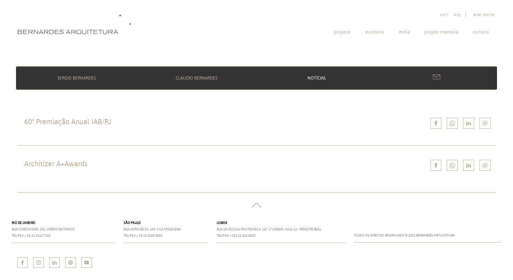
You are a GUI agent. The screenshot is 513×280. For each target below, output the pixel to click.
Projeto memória (441, 32)
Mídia (404, 32)
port (444, 14)
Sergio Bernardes (76, 78)
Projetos (342, 32)
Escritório (374, 32)
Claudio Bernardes (196, 78)
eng (457, 14)
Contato (481, 32)
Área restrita (483, 14)
